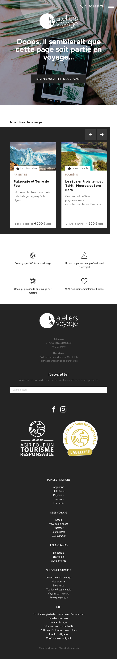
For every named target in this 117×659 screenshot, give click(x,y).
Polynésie (58, 495)
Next (102, 134)
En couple (58, 552)
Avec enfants (58, 560)
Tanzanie (58, 499)
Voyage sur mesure (58, 593)
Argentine (58, 487)
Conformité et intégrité (58, 638)
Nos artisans (58, 581)
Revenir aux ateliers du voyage (58, 79)
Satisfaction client (59, 618)
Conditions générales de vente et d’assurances (58, 614)
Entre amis (58, 556)
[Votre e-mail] (58, 390)
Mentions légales (58, 634)
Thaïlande (58, 503)
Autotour (58, 527)
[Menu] (111, 7)
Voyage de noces (58, 523)
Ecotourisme (58, 531)
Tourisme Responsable (58, 589)
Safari (58, 519)
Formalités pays (58, 622)
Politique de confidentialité (58, 626)
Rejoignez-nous (59, 597)
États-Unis (58, 491)
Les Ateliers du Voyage (58, 577)
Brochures (58, 585)
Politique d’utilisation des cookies (58, 630)
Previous (90, 134)
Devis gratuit (58, 535)
